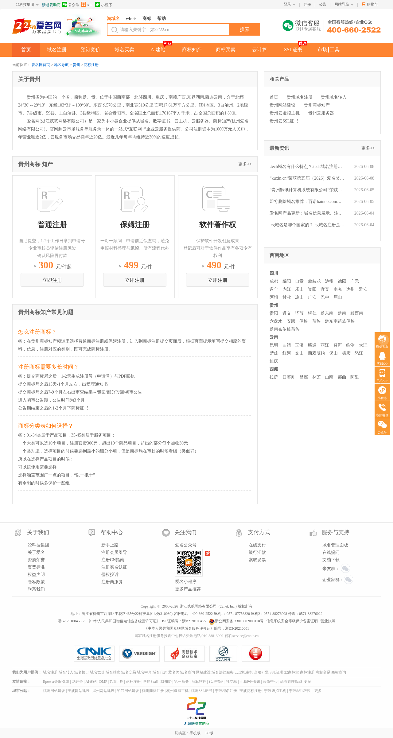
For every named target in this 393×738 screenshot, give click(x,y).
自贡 (299, 281)
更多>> (245, 164)
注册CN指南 (112, 559)
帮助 (161, 18)
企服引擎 (261, 672)
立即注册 (52, 280)
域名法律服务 (223, 672)
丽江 (325, 345)
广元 (354, 281)
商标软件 (199, 681)
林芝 (316, 377)
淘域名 (113, 18)
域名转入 (66, 672)
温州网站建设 (103, 691)
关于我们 (38, 532)
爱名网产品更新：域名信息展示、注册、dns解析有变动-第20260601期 (307, 213)
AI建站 (158, 49)
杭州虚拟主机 (177, 691)
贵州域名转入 (334, 97)
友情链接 (19, 681)
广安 (312, 297)
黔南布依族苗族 (285, 329)
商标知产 (192, 49)
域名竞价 (97, 672)
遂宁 (274, 289)
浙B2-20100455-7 (71, 621)
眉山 (337, 297)
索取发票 (257, 559)
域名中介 (144, 672)
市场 (322, 49)
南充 (337, 289)
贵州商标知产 (317, 105)
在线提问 (331, 552)
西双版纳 (316, 353)
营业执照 (328, 621)
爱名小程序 (185, 581)
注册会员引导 (114, 552)
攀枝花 (314, 281)
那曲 (342, 377)
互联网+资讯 (250, 681)
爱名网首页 (41, 65)
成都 (274, 281)
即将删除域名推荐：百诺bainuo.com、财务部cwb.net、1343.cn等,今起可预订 (307, 201)
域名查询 (187, 672)
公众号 (70, 4)
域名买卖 (124, 49)
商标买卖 (225, 49)
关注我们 (185, 532)
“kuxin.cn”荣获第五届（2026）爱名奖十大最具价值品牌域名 (307, 178)
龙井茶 (77, 681)
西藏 (274, 369)
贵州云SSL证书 (284, 121)
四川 (274, 273)
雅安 (363, 289)
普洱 (337, 345)
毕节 (299, 313)
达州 (350, 289)
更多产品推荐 (188, 589)
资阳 (312, 289)
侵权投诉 (110, 574)
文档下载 (331, 559)
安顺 (291, 321)
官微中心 (270, 681)
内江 (286, 289)
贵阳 (274, 313)
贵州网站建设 (282, 105)
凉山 (299, 297)
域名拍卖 (113, 672)
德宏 (346, 353)
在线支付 (257, 545)
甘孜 (286, 297)
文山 (299, 353)
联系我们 (36, 589)
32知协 (166, 681)
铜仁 (312, 313)
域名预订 (81, 672)
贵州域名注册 (300, 97)
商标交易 (323, 672)
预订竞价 (90, 49)
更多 (307, 681)
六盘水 (276, 321)
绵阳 (286, 281)
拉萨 (274, 377)
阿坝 (274, 297)
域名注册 (57, 49)
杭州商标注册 (153, 691)
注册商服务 (112, 582)
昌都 (303, 377)
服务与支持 (335, 532)
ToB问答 (116, 681)
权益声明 (36, 574)
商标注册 (91, 65)
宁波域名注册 (226, 691)
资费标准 (36, 567)
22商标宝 (291, 672)
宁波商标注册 (250, 691)
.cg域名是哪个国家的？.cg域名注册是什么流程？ (307, 225)
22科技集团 (25, 4)
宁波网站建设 (79, 691)
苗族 (316, 321)
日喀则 (288, 377)
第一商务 (181, 681)
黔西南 (356, 313)
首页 (26, 49)
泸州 (329, 281)
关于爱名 (36, 552)
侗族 (303, 321)
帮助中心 (112, 532)
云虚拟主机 (244, 672)
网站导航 (341, 4)
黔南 (342, 313)
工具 (335, 49)
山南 (329, 377)
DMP (103, 681)
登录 (287, 4)
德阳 (342, 281)
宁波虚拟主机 (275, 691)
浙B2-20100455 (194, 621)
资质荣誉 (36, 559)
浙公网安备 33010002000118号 (236, 621)
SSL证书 (293, 49)
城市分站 (19, 691)
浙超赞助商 (51, 5)
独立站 (231, 681)
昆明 (274, 345)
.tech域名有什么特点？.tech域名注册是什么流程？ (307, 166)
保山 (333, 353)
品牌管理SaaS (291, 681)
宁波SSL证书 (299, 691)
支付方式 (259, 532)
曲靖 (286, 345)
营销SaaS (150, 681)
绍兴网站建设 (128, 691)
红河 (286, 353)
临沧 (350, 345)
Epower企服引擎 (56, 681)
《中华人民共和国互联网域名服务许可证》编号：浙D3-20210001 (196, 628)
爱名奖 (173, 672)
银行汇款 (257, 552)
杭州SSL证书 (201, 691)
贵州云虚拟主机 (285, 113)
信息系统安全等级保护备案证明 (292, 621)
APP (87, 4)
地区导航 (61, 65)
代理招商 (216, 681)
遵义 (286, 313)
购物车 (372, 4)
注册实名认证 (114, 567)
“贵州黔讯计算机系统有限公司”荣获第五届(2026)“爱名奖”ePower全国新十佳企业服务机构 (307, 190)
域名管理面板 (335, 545)
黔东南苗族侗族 (340, 321)
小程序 (103, 4)
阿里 (354, 377)
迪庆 (274, 361)
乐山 (299, 289)
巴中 (325, 297)
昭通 (312, 345)
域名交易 (128, 672)
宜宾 (325, 289)
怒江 (359, 353)
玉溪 (299, 345)
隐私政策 (36, 582)
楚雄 (274, 353)
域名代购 (160, 672)
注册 (307, 4)
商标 (146, 18)
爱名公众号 (185, 545)
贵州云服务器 (321, 113)
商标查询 (338, 672)
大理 (363, 345)
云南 (274, 337)
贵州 (76, 65)
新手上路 (110, 545)
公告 (322, 4)
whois (131, 18)
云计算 (259, 49)
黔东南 (327, 313)
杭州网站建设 (54, 691)
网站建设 (203, 672)
